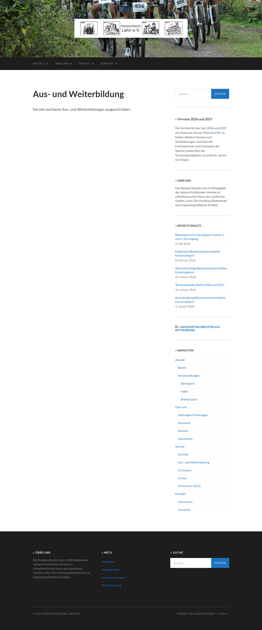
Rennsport (188, 383)
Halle (184, 391)
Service (84, 63)
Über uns (62, 63)
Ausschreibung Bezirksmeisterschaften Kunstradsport (200, 299)
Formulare (184, 470)
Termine (183, 454)
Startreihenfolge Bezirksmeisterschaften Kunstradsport (201, 270)
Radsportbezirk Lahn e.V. (62, 613)
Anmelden (108, 561)
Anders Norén (204, 613)
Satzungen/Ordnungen (193, 415)
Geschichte (185, 438)
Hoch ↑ (224, 613)
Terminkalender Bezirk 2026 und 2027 (199, 285)
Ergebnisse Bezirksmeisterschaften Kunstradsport (197, 253)
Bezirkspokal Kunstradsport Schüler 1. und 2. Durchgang (200, 236)
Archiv (182, 478)
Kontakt (107, 63)
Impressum (185, 501)
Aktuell (39, 63)
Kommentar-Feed (113, 577)
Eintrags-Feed (111, 569)
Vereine (183, 431)
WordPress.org (111, 585)
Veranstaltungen (189, 375)
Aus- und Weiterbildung (193, 462)
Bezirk (182, 367)
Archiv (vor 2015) (189, 486)
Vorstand (184, 423)
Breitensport (189, 399)
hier (218, 132)
